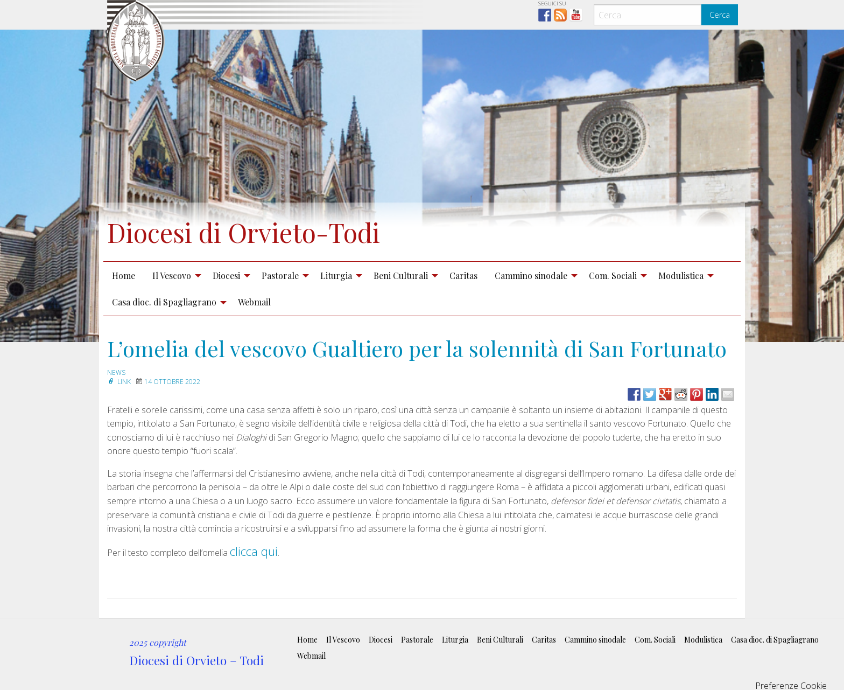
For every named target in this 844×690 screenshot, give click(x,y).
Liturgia (336, 275)
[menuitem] (123, 275)
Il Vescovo (171, 275)
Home (123, 275)
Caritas (463, 275)
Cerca (719, 15)
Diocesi (226, 275)
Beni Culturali (401, 275)
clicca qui (254, 551)
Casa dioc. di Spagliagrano (164, 302)
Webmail (254, 302)
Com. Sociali (613, 275)
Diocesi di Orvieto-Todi (243, 232)
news (116, 372)
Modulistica (681, 275)
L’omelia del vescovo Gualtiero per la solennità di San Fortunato (417, 348)
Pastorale (280, 275)
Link (119, 381)
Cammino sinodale (531, 275)
